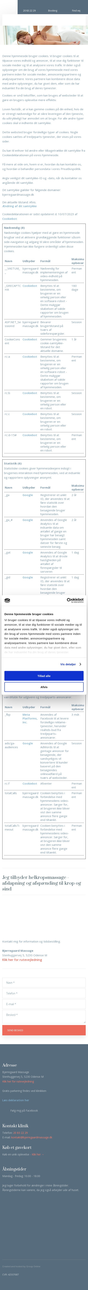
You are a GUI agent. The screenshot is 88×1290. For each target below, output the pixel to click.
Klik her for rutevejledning (22, 960)
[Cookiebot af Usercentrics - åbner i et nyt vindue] (67, 600)
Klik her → (38, 1154)
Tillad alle (44, 675)
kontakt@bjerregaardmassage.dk (31, 1137)
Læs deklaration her (15, 1100)
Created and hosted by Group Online (21, 1266)
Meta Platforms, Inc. (30, 718)
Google (28, 495)
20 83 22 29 (20, 1133)
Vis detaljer (68, 664)
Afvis (44, 687)
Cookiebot (9, 219)
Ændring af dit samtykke (19, 206)
